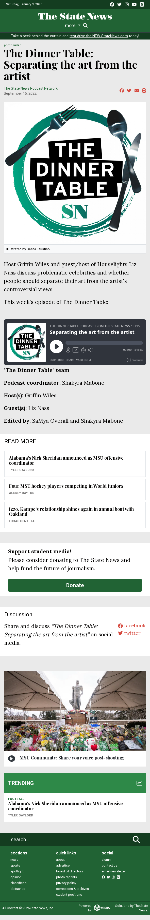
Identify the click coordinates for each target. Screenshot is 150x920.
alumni (106, 865)
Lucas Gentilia (22, 526)
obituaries (17, 894)
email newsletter (114, 876)
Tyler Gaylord (21, 475)
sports (15, 870)
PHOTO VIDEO (13, 50)
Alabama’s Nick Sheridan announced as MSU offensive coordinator (66, 465)
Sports (37, 25)
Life (24, 25)
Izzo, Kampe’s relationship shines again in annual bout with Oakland (71, 516)
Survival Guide (60, 25)
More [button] (132, 25)
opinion (16, 882)
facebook (131, 631)
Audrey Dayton (22, 498)
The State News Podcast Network (31, 93)
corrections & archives (72, 894)
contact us (109, 870)
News (12, 25)
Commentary (90, 25)
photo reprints (66, 882)
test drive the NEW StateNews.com (99, 41)
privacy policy (66, 888)
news (14, 865)
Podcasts (114, 25)
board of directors (69, 876)
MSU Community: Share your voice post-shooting (72, 763)
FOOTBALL (16, 804)
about (60, 865)
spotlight (17, 876)
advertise (63, 870)
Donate (75, 590)
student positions (69, 900)
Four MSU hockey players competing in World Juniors (66, 491)
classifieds (18, 888)
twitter (128, 639)
